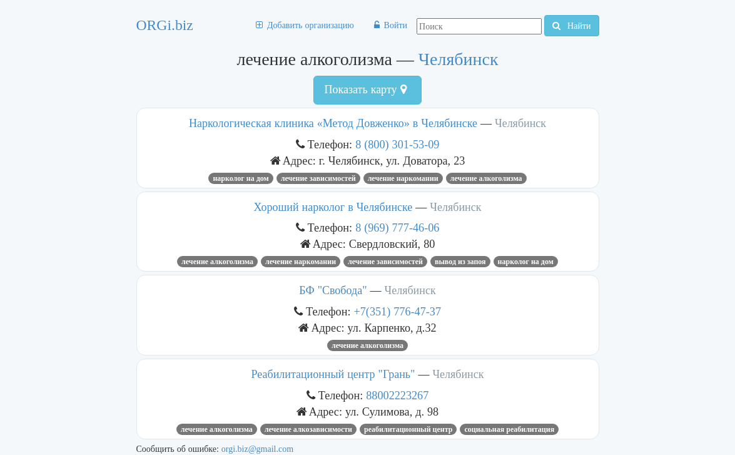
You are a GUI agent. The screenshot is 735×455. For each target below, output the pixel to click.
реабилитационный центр (408, 429)
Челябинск (458, 59)
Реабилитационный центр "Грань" (333, 374)
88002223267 (397, 395)
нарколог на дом (240, 178)
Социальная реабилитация (509, 429)
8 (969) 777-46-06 (397, 227)
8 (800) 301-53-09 (397, 144)
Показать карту (365, 89)
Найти (571, 25)
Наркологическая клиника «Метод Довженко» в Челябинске (333, 123)
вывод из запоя (460, 261)
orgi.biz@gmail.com (257, 448)
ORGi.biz (164, 25)
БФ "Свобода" (333, 290)
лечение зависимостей (318, 178)
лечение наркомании (403, 178)
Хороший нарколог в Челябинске (333, 207)
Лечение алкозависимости (308, 429)
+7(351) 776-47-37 (398, 311)
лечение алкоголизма (486, 178)
